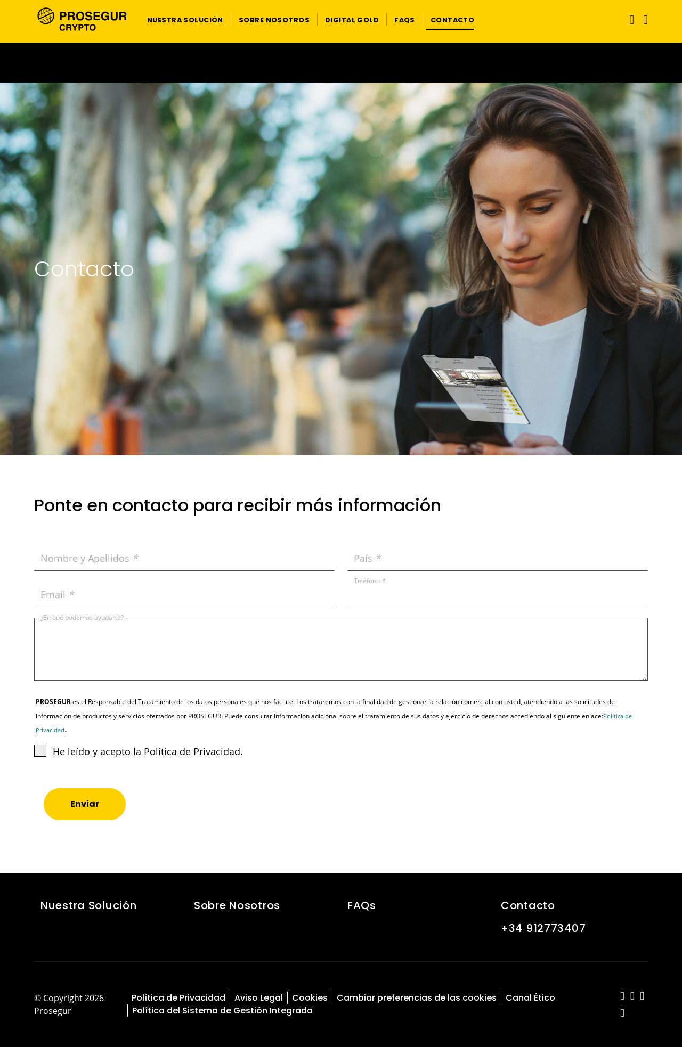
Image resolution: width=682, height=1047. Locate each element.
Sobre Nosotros (237, 905)
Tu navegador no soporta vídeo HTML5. (341, 63)
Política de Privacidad (192, 751)
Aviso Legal (258, 998)
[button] (185, 19)
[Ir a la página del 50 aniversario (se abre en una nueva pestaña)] (341, 63)
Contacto (528, 905)
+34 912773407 (543, 928)
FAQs (361, 905)
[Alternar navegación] (629, 19)
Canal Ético (530, 998)
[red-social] (623, 997)
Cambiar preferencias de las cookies (417, 998)
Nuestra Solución (88, 905)
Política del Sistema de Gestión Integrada (222, 1010)
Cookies (310, 998)
